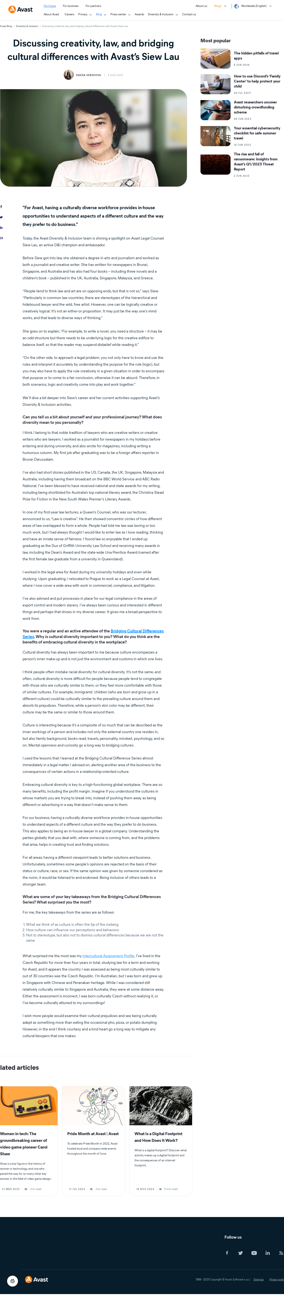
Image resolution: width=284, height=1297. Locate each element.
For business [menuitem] (71, 6)
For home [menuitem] (50, 6)
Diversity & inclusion (27, 26)
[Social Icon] (230, 1253)
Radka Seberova (88, 75)
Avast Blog (6, 26)
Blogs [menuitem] (217, 6)
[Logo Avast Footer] (36, 1277)
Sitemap (259, 1279)
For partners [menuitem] (93, 6)
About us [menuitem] (201, 6)
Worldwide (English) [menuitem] (253, 6)
